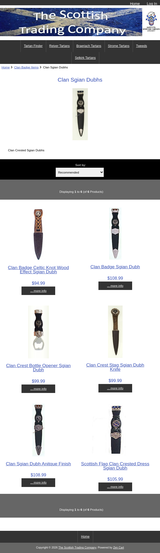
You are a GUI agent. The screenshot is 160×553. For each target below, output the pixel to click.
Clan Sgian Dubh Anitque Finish (38, 463)
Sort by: (80, 165)
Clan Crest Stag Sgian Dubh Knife (115, 367)
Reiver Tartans (59, 46)
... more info (38, 290)
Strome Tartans (118, 46)
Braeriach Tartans (88, 46)
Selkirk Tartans (85, 58)
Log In (152, 4)
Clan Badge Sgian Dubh (115, 266)
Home (135, 4)
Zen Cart (118, 547)
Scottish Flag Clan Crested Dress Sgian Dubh (115, 466)
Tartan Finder (33, 46)
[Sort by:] (80, 172)
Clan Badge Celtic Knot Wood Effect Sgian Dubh (38, 269)
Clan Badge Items (26, 67)
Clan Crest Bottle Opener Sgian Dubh (38, 367)
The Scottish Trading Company (77, 547)
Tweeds (141, 46)
